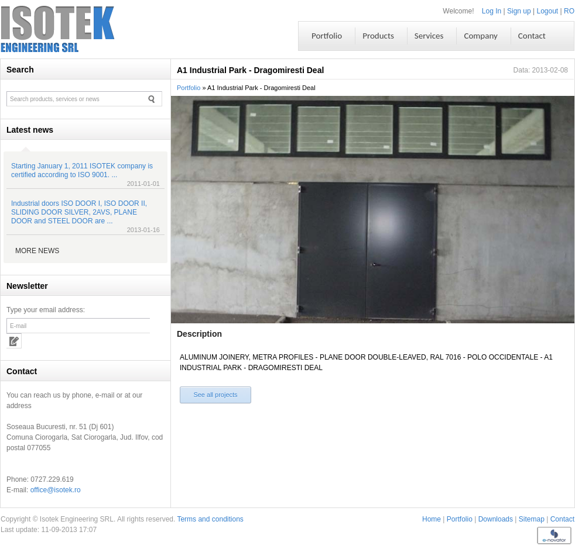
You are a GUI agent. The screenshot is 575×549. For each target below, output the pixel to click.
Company (480, 35)
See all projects (215, 394)
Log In (491, 11)
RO (569, 11)
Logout (548, 11)
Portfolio (188, 87)
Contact (562, 519)
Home (431, 519)
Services (429, 35)
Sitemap (532, 519)
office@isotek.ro (55, 490)
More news (37, 251)
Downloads (495, 519)
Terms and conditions (210, 519)
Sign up (519, 11)
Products (378, 35)
